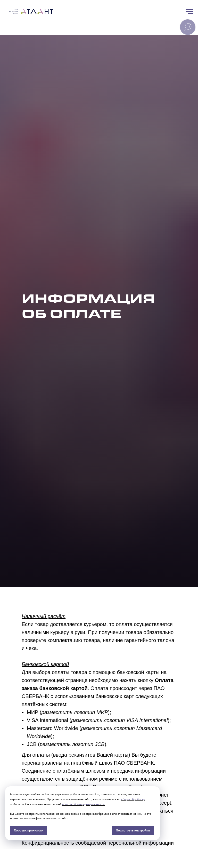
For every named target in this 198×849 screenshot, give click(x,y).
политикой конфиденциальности (83, 804)
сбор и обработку (133, 799)
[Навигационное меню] (189, 11)
